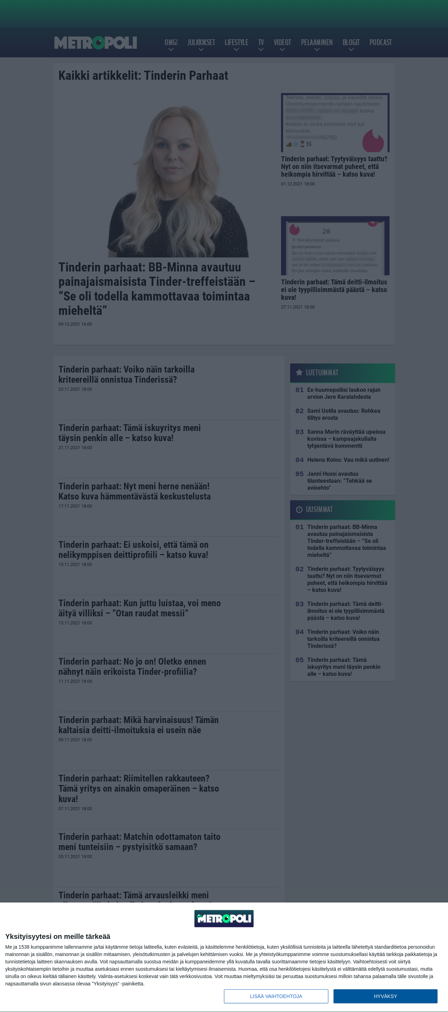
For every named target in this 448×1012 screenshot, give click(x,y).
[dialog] (224, 957)
